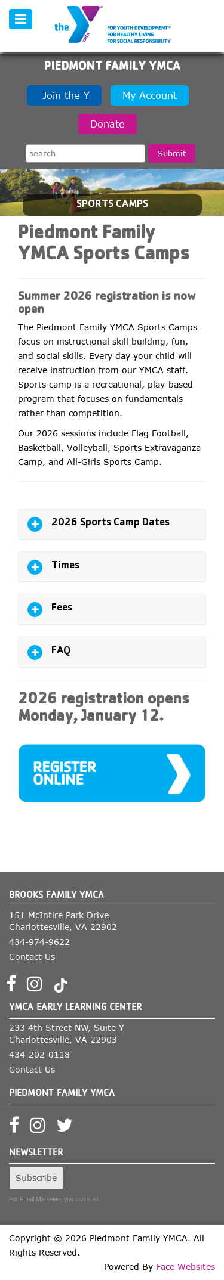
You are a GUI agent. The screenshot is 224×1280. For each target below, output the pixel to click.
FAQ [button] (60, 651)
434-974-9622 (39, 942)
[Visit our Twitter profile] (68, 1128)
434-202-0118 (39, 1054)
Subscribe (36, 1178)
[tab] (112, 524)
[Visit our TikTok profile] (60, 987)
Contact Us (32, 957)
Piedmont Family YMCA (112, 67)
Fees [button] (61, 608)
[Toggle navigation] (20, 19)
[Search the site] (85, 153)
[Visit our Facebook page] (15, 987)
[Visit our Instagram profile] (38, 987)
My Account (149, 95)
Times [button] (65, 566)
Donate (107, 124)
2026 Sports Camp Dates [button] (110, 523)
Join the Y (64, 95)
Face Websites (185, 1267)
